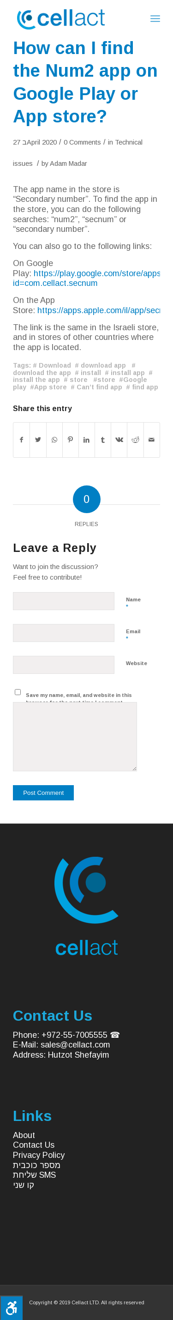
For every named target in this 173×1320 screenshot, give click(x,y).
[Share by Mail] (152, 440)
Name (133, 604)
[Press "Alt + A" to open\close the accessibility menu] (11, 1308)
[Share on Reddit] (135, 440)
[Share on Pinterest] (70, 440)
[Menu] (155, 18)
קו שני (23, 1185)
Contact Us (33, 1145)
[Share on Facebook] (21, 440)
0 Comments (82, 142)
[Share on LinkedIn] (87, 440)
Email (133, 635)
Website (136, 663)
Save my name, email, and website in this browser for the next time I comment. (79, 699)
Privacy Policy (39, 1155)
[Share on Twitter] (38, 440)
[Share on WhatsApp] (54, 440)
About (24, 1135)
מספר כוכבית (36, 1165)
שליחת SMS (34, 1175)
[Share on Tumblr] (103, 440)
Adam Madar (68, 163)
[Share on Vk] (119, 440)
